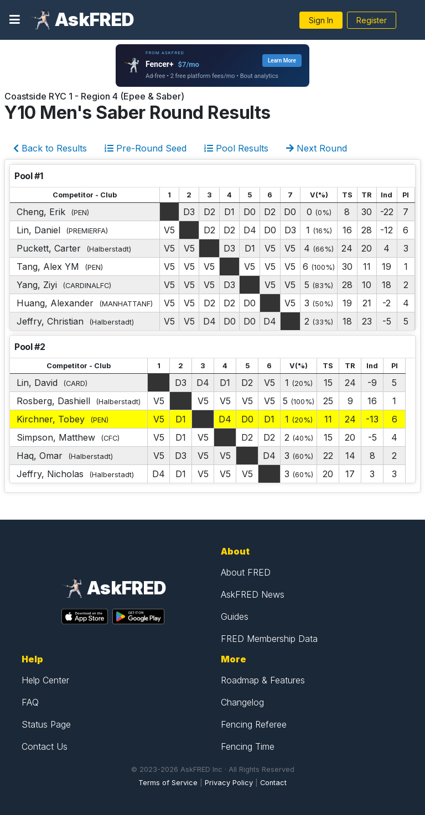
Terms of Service (168, 783)
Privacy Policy (229, 783)
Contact (273, 783)
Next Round (316, 148)
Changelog (242, 702)
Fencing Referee (254, 724)
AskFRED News (252, 594)
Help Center (45, 680)
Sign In (321, 20)
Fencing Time (247, 746)
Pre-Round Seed (145, 148)
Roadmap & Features (263, 680)
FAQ (30, 702)
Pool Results (236, 148)
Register (371, 20)
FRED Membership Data (269, 638)
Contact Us (45, 746)
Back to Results (50, 148)
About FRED (246, 572)
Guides (234, 616)
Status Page (46, 724)
